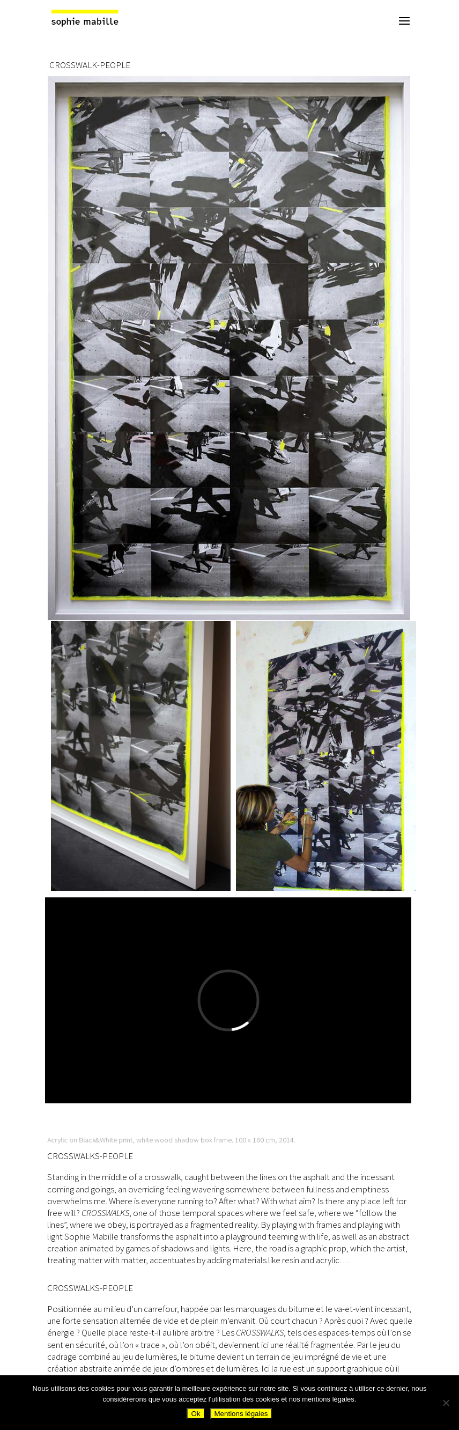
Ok (195, 1414)
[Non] (445, 1402)
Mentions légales (241, 1414)
